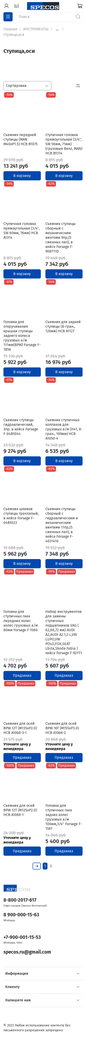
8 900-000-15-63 (21, 915)
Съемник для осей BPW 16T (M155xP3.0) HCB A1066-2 (62, 728)
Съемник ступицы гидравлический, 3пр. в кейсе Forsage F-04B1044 (20, 427)
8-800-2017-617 (19, 900)
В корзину (22, 175)
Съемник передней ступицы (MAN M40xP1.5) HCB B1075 (20, 139)
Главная (10, 29)
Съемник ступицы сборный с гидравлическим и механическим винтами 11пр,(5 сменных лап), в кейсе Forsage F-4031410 (61, 525)
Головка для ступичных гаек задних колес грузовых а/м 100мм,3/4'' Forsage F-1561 (63, 817)
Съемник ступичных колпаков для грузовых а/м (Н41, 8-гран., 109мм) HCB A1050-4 (63, 429)
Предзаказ (22, 675)
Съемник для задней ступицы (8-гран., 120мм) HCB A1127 (63, 326)
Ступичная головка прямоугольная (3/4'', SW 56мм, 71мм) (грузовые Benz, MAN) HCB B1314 (63, 144)
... (57, 29)
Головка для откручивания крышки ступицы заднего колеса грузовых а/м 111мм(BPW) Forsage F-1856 (22, 336)
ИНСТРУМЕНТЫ (35, 29)
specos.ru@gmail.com (27, 952)
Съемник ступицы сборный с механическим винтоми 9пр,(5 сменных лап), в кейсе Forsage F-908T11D (60, 237)
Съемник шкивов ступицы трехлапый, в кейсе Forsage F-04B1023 (21, 516)
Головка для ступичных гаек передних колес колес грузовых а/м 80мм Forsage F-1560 (20, 620)
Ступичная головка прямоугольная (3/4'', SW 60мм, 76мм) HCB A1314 (21, 231)
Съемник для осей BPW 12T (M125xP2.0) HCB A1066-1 (20, 810)
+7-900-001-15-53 (22, 937)
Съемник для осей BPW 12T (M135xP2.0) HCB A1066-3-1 (20, 728)
